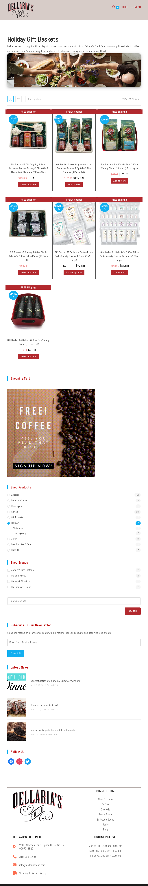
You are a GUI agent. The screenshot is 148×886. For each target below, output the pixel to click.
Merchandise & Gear (21, 544)
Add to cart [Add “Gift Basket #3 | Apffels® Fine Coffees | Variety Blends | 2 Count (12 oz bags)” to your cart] (119, 181)
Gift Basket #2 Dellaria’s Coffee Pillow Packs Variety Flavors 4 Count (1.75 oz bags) (74, 256)
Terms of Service (100, 882)
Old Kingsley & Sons (21, 587)
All (139, 99)
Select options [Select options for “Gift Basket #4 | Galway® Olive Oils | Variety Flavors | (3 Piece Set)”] (28, 356)
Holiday (14, 523)
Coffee (14, 512)
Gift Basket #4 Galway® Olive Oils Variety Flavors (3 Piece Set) (28, 342)
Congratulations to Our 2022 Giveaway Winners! (53, 680)
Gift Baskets (17, 517)
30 (134, 99)
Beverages (16, 506)
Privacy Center (116, 882)
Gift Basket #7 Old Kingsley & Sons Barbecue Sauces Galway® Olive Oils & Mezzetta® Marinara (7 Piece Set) (28, 168)
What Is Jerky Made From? (42, 702)
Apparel (15, 495)
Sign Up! (16, 653)
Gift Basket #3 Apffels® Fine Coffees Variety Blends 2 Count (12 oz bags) (119, 166)
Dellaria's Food (18, 576)
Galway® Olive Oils (20, 581)
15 (130, 99)
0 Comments (50, 684)
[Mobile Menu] (134, 7)
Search (132, 611)
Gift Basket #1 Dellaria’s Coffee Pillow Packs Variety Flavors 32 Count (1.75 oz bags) (119, 256)
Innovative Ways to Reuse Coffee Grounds (50, 725)
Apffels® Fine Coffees (22, 570)
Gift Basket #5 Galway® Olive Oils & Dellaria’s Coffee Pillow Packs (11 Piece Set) (28, 256)
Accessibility (130, 882)
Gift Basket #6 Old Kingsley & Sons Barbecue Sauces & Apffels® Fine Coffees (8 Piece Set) (74, 168)
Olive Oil (15, 550)
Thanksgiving (19, 533)
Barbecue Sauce (19, 500)
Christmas (18, 528)
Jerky (13, 539)
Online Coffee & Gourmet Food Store (61, 882)
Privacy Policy (85, 882)
